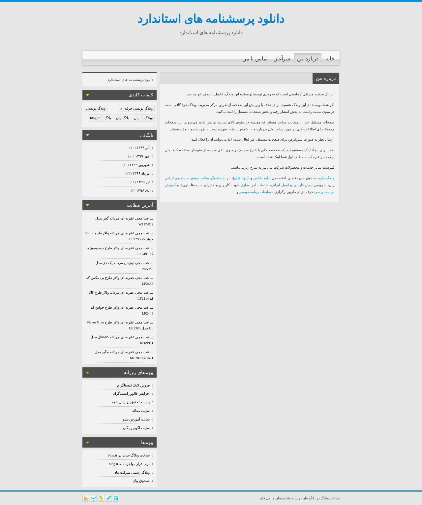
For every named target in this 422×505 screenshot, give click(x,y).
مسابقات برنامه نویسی (256, 192)
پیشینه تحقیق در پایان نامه (131, 402)
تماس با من (255, 58)
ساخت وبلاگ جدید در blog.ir (129, 455)
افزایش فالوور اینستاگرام (131, 393)
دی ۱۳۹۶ (143, 190)
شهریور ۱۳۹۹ (139, 165)
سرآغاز (282, 58)
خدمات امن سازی (254, 185)
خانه (330, 58)
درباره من (307, 58)
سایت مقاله (141, 411)
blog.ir (95, 118)
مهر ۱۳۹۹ (142, 156)
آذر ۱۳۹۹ (143, 148)
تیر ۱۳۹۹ (143, 182)
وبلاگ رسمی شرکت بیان (131, 472)
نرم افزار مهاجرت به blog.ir (129, 464)
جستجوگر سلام (213, 178)
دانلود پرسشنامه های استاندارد (210, 19)
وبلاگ (148, 118)
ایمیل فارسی (303, 185)
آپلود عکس (261, 178)
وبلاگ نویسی (96, 108)
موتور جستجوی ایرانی (182, 178)
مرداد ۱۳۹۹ (141, 173)
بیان (136, 118)
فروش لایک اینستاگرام (133, 385)
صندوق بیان (141, 481)
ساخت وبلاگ (330, 498)
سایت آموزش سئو (136, 419)
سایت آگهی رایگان (136, 428)
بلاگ (108, 118)
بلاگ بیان (122, 118)
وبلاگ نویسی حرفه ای (136, 108)
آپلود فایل (241, 178)
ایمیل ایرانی (280, 185)
